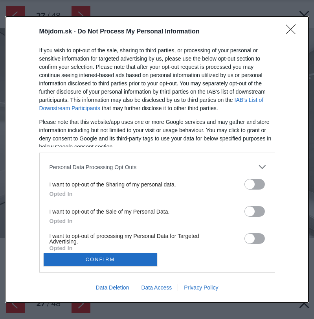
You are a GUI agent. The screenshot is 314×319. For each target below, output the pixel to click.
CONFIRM (100, 259)
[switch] (254, 184)
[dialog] (157, 159)
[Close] (293, 31)
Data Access (156, 287)
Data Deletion (112, 287)
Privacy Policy (201, 287)
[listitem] (157, 167)
